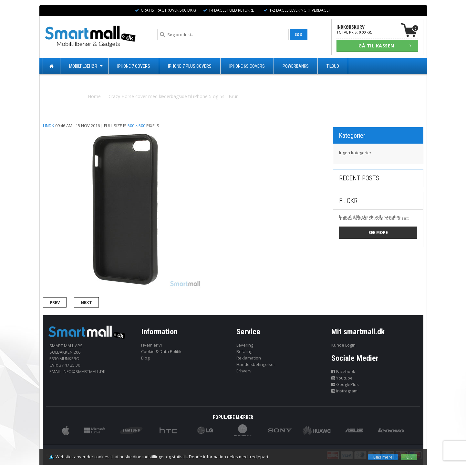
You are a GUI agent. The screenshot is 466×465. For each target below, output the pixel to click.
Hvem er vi (151, 345)
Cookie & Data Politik (161, 351)
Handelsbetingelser (255, 364)
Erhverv (244, 371)
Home (94, 96)
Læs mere (383, 457)
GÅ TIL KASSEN (384, 46)
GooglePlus (345, 384)
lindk (48, 125)
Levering (244, 345)
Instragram (344, 391)
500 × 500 (136, 125)
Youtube (342, 378)
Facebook (343, 371)
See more (378, 232)
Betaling (244, 351)
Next (86, 302)
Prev (55, 302)
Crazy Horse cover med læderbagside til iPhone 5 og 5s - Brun (174, 96)
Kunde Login (343, 345)
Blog (145, 358)
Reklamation (248, 358)
